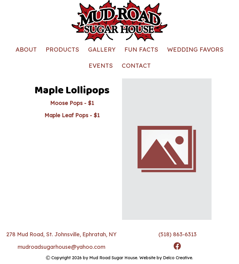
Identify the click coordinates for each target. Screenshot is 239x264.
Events (101, 65)
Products (62, 49)
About (26, 49)
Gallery (101, 49)
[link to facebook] (177, 246)
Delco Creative (177, 257)
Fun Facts (141, 49)
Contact (136, 65)
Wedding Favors (195, 49)
